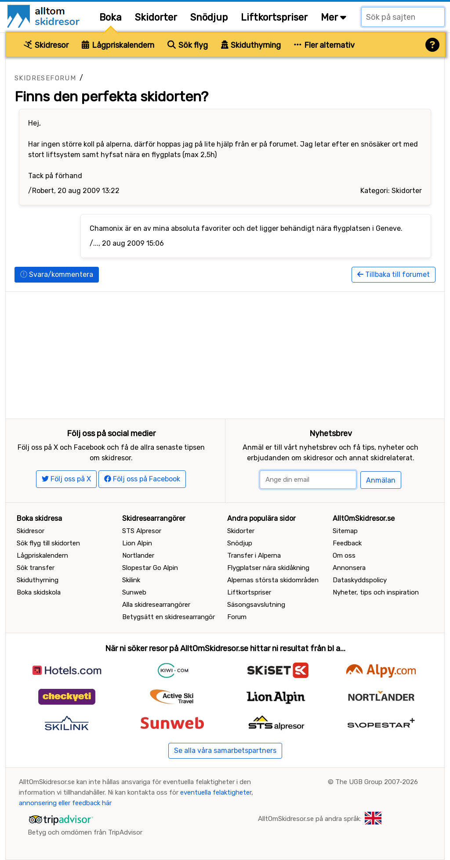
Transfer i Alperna (254, 555)
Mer (333, 17)
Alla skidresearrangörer (156, 605)
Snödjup (209, 17)
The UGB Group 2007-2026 (376, 782)
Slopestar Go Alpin (150, 568)
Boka (110, 17)
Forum (237, 617)
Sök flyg (187, 45)
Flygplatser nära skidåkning (268, 568)
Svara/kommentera (56, 274)
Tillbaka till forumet (393, 274)
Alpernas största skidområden (273, 580)
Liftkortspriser (274, 17)
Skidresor (46, 45)
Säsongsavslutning (256, 605)
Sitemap (345, 531)
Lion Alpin (137, 543)
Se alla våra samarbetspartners (225, 750)
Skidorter (156, 17)
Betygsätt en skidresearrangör (168, 617)
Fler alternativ (324, 45)
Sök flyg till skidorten (48, 543)
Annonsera (349, 568)
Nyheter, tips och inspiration (376, 592)
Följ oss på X (66, 479)
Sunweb (134, 592)
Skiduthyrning (251, 45)
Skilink (131, 580)
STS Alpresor (141, 531)
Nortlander (138, 555)
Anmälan (381, 480)
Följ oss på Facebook (142, 479)
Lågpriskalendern (118, 45)
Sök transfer (35, 568)
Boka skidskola (39, 592)
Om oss (344, 555)
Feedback (347, 543)
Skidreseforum (45, 78)
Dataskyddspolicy (360, 580)
